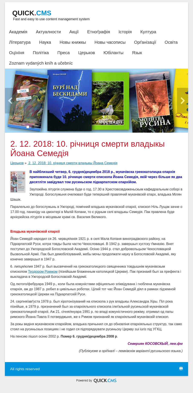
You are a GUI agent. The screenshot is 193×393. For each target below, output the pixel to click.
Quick (31, 13)
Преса (63, 52)
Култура (148, 31)
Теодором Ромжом (42, 271)
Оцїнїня (16, 52)
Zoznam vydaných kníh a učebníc (41, 63)
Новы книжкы (73, 42)
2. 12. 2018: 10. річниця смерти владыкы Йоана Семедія (72, 163)
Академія (18, 31)
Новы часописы (110, 42)
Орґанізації (145, 42)
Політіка (41, 52)
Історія (125, 31)
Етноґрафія (98, 31)
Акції (74, 31)
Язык (137, 52)
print (181, 368)
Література (20, 42)
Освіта (171, 42)
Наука (45, 42)
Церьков (86, 52)
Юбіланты (113, 52)
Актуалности (48, 31)
